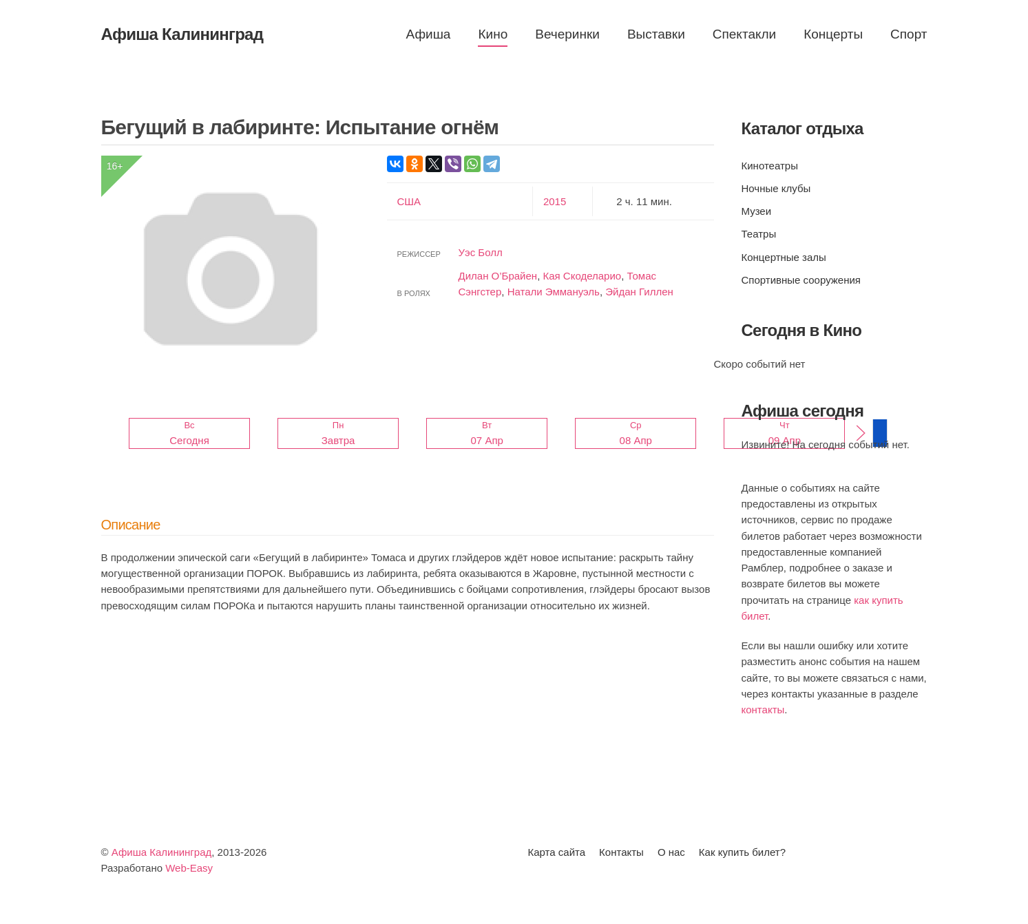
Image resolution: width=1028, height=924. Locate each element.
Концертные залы (784, 257)
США (409, 201)
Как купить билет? (742, 852)
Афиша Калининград (162, 852)
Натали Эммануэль (553, 291)
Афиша (428, 34)
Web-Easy (189, 868)
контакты (763, 709)
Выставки (656, 34)
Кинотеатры (770, 165)
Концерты (833, 34)
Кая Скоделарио (582, 276)
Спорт (908, 34)
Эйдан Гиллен (639, 291)
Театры (759, 234)
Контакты (621, 852)
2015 (554, 201)
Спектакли (744, 34)
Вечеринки (567, 34)
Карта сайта (557, 852)
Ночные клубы (776, 188)
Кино (492, 34)
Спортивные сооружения (801, 280)
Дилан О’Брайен (498, 276)
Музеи (757, 211)
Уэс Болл (481, 252)
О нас (671, 852)
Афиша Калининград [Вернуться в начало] (182, 34)
